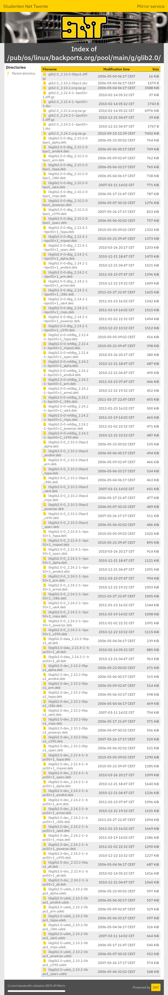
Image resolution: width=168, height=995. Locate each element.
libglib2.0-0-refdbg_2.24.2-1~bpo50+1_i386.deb (65, 399)
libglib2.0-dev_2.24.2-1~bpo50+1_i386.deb (65, 820)
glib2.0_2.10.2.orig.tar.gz (64, 88)
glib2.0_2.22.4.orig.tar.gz (64, 110)
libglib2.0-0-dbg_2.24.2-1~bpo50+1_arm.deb (65, 274)
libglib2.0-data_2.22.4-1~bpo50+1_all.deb (66, 650)
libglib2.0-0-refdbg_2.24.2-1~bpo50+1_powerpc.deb (65, 426)
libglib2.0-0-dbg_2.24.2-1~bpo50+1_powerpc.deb (65, 319)
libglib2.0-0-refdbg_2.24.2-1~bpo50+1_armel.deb (65, 390)
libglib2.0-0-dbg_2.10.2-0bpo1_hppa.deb (65, 167)
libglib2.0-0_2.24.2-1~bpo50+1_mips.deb (65, 614)
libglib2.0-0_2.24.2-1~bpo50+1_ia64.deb (65, 605)
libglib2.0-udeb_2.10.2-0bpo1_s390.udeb (65, 963)
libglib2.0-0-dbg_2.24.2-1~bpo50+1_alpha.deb (65, 256)
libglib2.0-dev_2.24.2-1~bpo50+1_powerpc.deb (65, 846)
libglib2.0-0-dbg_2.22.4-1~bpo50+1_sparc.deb (65, 247)
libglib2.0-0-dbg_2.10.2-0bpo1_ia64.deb (65, 185)
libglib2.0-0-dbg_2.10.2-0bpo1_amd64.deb (65, 149)
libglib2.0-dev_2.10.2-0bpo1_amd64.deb (65, 676)
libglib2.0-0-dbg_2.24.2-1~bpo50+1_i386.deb (65, 292)
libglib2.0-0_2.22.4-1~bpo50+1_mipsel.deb (65, 542)
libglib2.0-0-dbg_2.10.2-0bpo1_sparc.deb (65, 220)
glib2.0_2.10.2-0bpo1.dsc (65, 83)
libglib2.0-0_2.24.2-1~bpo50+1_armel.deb (65, 587)
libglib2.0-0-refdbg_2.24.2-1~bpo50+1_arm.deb (65, 381)
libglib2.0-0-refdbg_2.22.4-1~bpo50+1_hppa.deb (65, 337)
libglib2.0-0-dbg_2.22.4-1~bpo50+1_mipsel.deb (65, 238)
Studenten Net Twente (25, 6)
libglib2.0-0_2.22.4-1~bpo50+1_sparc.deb (65, 551)
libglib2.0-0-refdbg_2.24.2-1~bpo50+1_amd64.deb (65, 373)
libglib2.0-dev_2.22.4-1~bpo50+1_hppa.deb (65, 757)
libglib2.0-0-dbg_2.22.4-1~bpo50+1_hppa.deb (65, 229)
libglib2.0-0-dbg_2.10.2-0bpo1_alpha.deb (65, 140)
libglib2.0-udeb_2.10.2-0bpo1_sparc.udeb (65, 971)
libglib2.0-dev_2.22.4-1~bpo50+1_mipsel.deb (65, 766)
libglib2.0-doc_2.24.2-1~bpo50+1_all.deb (65, 882)
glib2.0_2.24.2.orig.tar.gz (64, 133)
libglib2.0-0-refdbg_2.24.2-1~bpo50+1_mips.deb (65, 417)
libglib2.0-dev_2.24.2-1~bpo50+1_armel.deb (65, 811)
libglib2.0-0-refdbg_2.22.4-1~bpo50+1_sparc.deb (65, 355)
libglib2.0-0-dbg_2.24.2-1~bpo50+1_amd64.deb (65, 265)
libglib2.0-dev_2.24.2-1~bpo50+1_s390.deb (65, 855)
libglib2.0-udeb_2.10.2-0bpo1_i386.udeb (65, 927)
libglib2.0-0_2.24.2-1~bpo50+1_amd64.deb (65, 569)
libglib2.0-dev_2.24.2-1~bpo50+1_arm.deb (65, 802)
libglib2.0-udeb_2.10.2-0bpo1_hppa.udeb (65, 918)
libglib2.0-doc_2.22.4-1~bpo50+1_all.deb (65, 873)
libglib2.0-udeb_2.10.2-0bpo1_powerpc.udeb (65, 954)
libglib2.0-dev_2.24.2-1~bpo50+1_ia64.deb (65, 828)
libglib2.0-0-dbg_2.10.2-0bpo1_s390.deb (65, 211)
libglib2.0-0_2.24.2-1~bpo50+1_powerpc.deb (65, 623)
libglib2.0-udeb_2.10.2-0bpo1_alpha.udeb (65, 891)
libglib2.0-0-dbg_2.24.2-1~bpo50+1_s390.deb (65, 328)
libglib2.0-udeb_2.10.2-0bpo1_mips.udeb (65, 945)
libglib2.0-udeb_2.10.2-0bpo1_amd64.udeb (65, 900)
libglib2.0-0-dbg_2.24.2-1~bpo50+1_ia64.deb (65, 301)
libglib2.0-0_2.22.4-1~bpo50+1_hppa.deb (65, 533)
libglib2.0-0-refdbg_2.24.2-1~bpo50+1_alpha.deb (65, 363)
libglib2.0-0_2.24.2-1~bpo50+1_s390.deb (65, 632)
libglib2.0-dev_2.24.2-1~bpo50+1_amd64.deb (65, 793)
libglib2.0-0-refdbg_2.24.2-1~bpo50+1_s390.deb (65, 435)
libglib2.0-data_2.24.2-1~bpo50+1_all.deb (66, 659)
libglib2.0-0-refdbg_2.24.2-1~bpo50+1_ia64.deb (65, 408)
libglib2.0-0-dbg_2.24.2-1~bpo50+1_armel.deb (65, 283)
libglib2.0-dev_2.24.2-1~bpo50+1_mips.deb (65, 837)
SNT (156, 987)
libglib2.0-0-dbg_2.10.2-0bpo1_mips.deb (65, 194)
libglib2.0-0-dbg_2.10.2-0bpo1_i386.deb (65, 176)
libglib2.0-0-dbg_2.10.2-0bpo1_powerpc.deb (65, 203)
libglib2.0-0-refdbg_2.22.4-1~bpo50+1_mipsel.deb (65, 346)
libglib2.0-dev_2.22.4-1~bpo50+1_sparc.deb (65, 775)
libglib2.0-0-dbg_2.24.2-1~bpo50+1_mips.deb (65, 310)
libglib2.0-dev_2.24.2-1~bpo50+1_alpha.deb (65, 784)
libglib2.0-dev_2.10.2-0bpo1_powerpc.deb (65, 730)
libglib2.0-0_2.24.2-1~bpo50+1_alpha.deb (65, 560)
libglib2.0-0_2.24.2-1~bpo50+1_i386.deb (65, 596)
